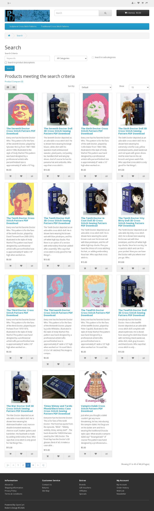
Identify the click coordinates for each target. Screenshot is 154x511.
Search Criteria (11, 53)
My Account (122, 484)
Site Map (45, 490)
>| (43, 465)
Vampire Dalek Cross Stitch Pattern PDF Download (93, 408)
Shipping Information (14, 487)
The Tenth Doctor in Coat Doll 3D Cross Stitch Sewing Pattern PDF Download (94, 221)
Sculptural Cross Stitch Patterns (23, 26)
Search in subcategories (104, 57)
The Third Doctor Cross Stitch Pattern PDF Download (20, 313)
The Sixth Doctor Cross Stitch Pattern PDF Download (94, 131)
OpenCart (20, 504)
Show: (121, 86)
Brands (82, 484)
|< (8, 465)
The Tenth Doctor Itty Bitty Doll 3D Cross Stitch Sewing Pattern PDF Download (131, 221)
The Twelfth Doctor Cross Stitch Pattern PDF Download (95, 313)
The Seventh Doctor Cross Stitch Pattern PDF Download (20, 131)
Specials (82, 494)
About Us (9, 484)
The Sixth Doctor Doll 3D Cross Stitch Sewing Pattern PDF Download (132, 131)
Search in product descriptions (20, 62)
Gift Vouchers (85, 487)
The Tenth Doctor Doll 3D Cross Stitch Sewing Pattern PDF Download (57, 220)
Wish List (120, 490)
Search (20, 35)
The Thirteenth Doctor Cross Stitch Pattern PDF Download (58, 313)
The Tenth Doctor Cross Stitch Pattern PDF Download (20, 220)
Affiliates (83, 490)
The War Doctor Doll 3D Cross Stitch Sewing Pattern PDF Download (20, 408)
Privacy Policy (10, 490)
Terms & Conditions (13, 494)
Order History (123, 487)
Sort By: (71, 86)
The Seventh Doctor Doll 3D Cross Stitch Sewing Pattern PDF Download (58, 131)
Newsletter (121, 494)
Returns (45, 487)
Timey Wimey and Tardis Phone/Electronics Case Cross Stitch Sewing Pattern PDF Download (58, 409)
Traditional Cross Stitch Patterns (55, 26)
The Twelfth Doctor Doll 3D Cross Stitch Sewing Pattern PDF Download (132, 313)
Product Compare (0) (14, 81)
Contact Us (47, 484)
